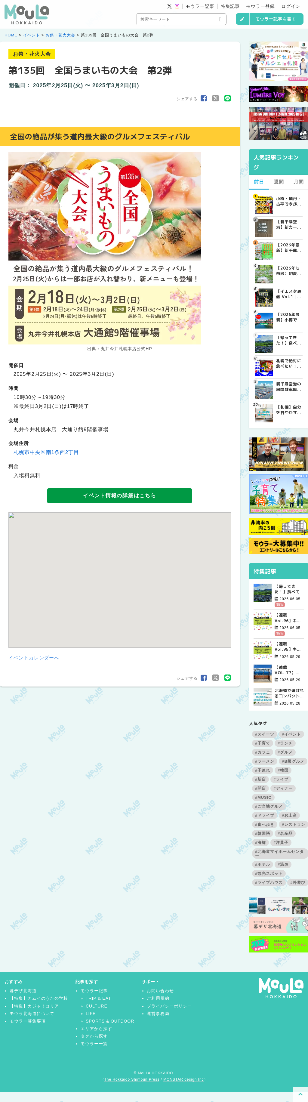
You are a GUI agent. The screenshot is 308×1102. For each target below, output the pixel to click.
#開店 (260, 788)
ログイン (290, 6)
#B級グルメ (293, 761)
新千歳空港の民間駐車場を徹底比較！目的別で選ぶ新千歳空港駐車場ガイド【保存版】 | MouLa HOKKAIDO (288, 386)
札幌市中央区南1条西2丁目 (46, 452)
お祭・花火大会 (60, 35)
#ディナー (283, 788)
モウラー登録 (260, 6)
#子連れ (262, 770)
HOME (11, 35)
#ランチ (285, 743)
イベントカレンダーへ (34, 657)
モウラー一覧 (94, 1043)
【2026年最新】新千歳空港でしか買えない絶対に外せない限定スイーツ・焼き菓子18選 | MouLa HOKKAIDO (288, 247)
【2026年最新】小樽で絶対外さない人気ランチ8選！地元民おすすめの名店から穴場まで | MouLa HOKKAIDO (288, 317)
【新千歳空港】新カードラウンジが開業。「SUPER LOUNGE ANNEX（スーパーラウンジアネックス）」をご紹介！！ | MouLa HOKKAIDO (288, 224)
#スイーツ (264, 734)
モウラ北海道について (32, 1013)
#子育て (262, 743)
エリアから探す (96, 1028)
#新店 (260, 779)
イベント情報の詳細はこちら (119, 496)
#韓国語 (262, 833)
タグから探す (94, 1036)
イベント (31, 35)
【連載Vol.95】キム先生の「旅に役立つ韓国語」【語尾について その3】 (289, 646)
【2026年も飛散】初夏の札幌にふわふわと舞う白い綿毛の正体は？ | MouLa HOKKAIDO (288, 270)
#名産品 (285, 833)
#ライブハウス (269, 882)
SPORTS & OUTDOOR (110, 1021)
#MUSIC (263, 797)
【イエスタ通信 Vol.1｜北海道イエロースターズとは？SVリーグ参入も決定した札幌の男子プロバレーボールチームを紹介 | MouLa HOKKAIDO (289, 294)
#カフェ (262, 752)
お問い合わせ (160, 990)
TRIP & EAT (98, 998)
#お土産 (289, 815)
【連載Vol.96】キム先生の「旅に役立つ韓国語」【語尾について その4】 (289, 617)
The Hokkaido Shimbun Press (131, 1079)
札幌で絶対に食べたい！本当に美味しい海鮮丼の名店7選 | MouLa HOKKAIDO (288, 363)
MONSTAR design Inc (183, 1079)
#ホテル (262, 864)
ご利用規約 (158, 998)
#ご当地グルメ (269, 806)
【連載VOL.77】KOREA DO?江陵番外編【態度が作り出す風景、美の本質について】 (289, 670)
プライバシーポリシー (169, 1006)
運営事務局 (158, 1013)
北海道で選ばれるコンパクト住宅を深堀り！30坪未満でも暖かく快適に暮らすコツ (289, 693)
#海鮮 (260, 842)
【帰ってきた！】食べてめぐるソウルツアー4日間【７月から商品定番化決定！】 (289, 589)
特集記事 (230, 6)
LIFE (91, 1013)
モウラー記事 (200, 6)
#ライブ (280, 779)
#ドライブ (264, 815)
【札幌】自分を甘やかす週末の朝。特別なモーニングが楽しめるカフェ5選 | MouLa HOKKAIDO (288, 409)
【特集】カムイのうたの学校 (39, 998)
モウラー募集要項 (28, 1021)
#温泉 (283, 864)
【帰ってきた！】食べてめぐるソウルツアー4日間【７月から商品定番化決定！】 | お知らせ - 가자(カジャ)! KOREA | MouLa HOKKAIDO (289, 340)
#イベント (291, 734)
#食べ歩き (264, 824)
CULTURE (96, 1006)
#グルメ (285, 752)
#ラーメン (264, 761)
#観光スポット (269, 873)
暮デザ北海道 (23, 990)
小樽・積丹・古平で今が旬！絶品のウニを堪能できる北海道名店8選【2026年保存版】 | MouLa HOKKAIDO (289, 201)
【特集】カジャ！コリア (34, 1006)
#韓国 (283, 770)
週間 (279, 181)
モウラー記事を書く (275, 19)
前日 (259, 181)
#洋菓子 (280, 842)
